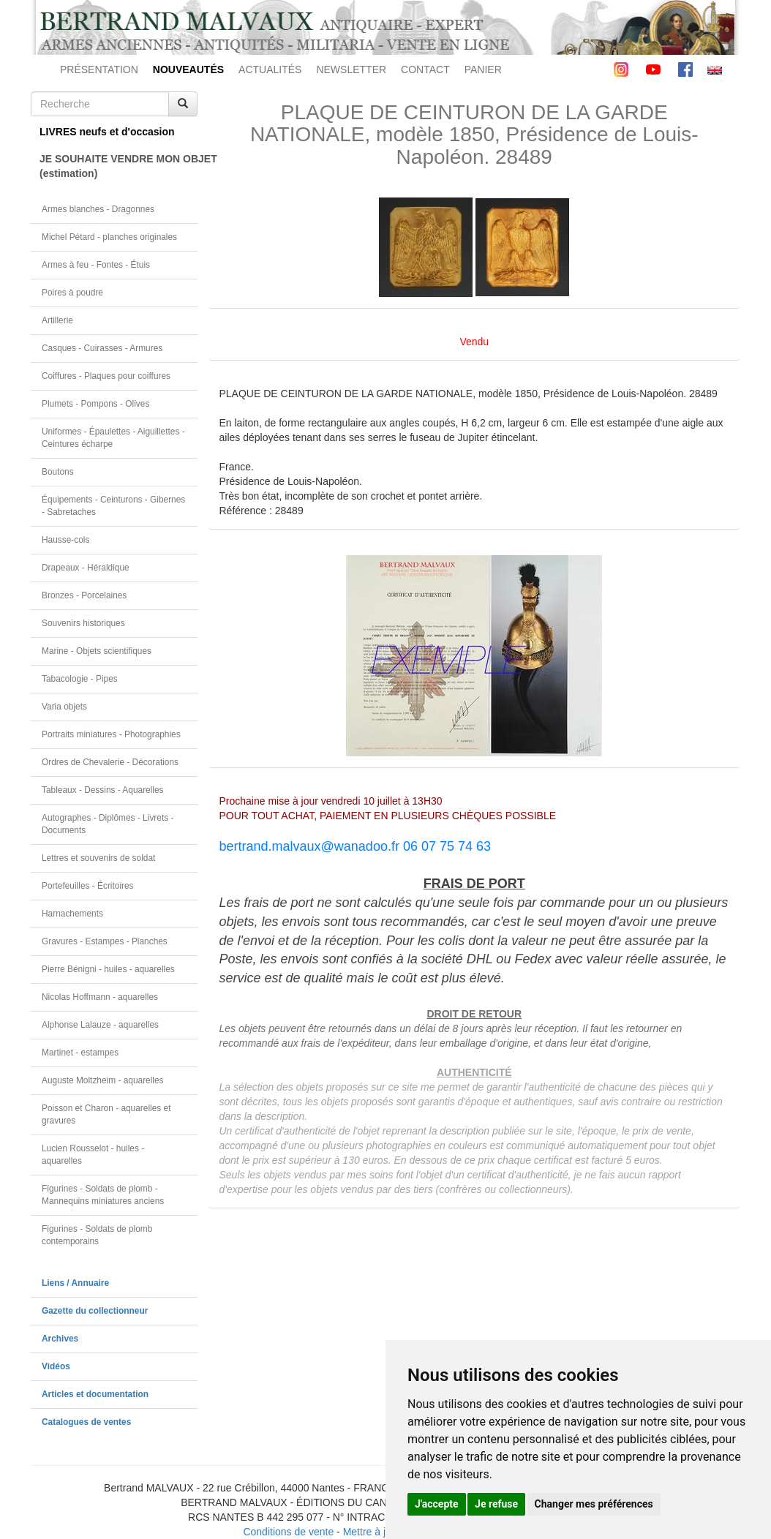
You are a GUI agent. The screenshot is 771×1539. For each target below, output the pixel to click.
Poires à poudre (72, 292)
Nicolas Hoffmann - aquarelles (100, 997)
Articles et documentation (95, 1394)
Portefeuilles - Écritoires (88, 886)
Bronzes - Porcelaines (84, 595)
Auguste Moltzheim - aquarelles (103, 1080)
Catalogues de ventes (86, 1422)
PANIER (483, 69)
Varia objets (64, 706)
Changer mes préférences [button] (594, 1504)
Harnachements (72, 913)
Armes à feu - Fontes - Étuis (96, 265)
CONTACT (425, 69)
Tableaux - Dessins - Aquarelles (103, 790)
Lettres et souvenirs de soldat (98, 858)
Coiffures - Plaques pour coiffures (106, 376)
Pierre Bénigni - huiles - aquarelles (108, 969)
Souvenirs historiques (83, 623)
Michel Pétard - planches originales (109, 237)
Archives (60, 1338)
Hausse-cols (65, 540)
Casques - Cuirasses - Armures (102, 348)
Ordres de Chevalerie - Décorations (110, 762)
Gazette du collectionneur (95, 1311)
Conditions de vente (288, 1532)
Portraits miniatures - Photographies (111, 734)
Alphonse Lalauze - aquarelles (100, 1025)
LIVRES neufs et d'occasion (107, 132)
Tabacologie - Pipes (80, 679)
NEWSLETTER (351, 69)
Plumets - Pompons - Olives (95, 404)
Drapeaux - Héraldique (85, 567)
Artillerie (57, 320)
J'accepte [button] (437, 1504)
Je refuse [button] (496, 1504)
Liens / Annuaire (75, 1283)
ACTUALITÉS (269, 69)
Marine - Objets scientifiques (96, 651)
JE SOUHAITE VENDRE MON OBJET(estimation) (119, 166)
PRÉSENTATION (99, 69)
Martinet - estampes (80, 1052)
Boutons (58, 472)
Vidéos (56, 1366)
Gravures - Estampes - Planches (105, 941)
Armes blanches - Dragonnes (98, 209)
